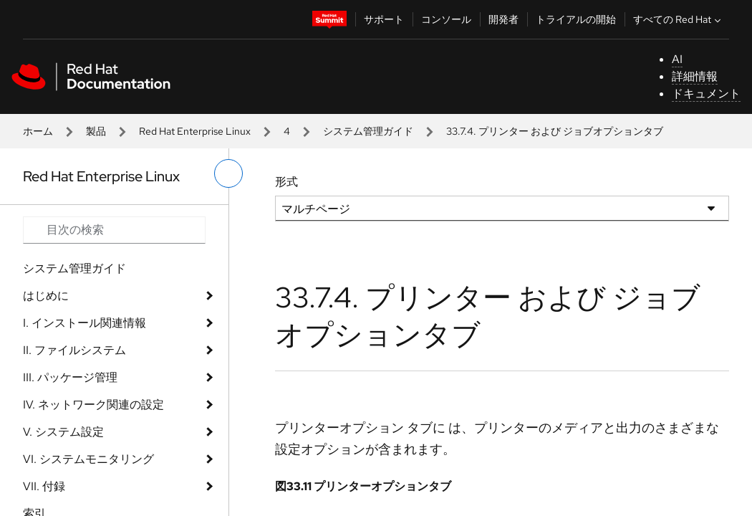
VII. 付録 (44, 486)
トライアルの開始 (576, 19)
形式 (286, 181)
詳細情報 (695, 76)
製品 (96, 131)
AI (677, 59)
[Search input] (114, 230)
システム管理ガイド (368, 131)
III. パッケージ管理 (70, 377)
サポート (384, 19)
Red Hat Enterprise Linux (195, 131)
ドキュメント (706, 93)
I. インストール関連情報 (84, 322)
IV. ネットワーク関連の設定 (93, 404)
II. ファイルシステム (74, 350)
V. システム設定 (63, 431)
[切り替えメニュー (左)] (228, 173)
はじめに (46, 295)
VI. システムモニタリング (88, 459)
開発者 (503, 19)
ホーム (38, 131)
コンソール (446, 19)
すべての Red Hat (678, 19)
